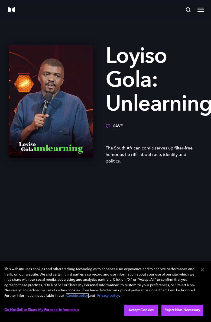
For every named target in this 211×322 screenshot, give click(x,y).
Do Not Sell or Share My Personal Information (41, 310)
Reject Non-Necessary (182, 310)
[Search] (188, 9)
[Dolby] (12, 10)
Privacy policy (108, 296)
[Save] (114, 128)
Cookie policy (77, 296)
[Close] (202, 270)
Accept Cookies (141, 310)
